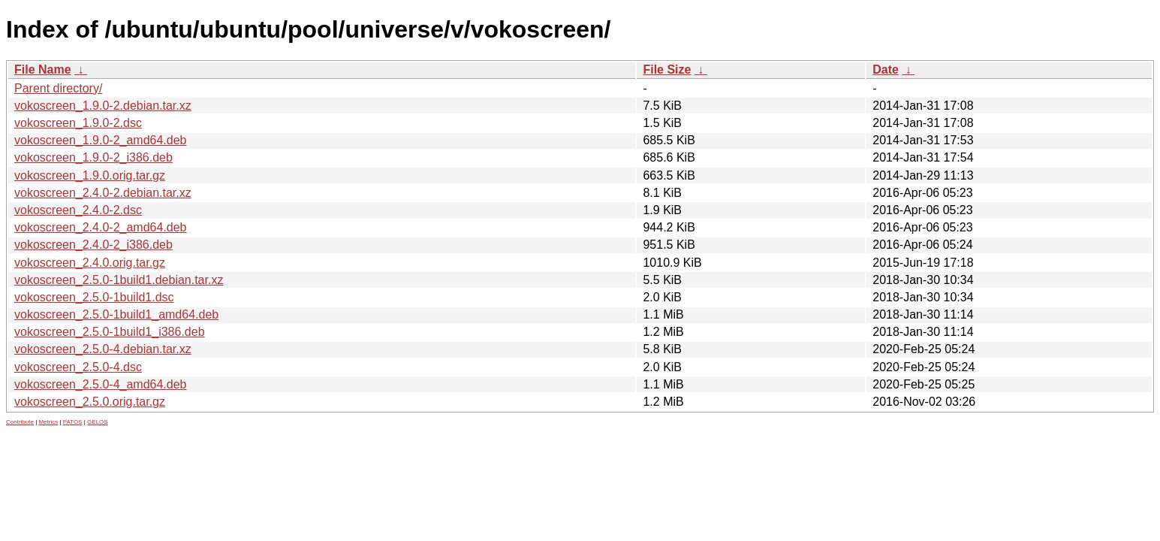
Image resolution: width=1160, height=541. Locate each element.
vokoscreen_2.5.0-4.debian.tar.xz (102, 349)
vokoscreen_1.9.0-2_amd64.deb (100, 140)
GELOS (97, 422)
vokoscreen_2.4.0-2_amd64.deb (100, 227)
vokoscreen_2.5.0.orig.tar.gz (89, 401)
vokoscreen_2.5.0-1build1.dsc (94, 297)
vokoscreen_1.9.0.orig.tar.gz (89, 175)
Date (885, 69)
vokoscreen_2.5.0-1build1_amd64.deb (116, 314)
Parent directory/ (58, 88)
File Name (42, 69)
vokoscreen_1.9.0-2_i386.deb (93, 157)
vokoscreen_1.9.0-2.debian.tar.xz (102, 105)
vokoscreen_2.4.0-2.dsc (78, 210)
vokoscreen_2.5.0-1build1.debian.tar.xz (118, 280)
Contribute (20, 422)
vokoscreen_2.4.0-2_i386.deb (93, 244)
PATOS (73, 422)
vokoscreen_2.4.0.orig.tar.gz (89, 262)
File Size (667, 69)
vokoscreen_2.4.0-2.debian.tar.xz (102, 192)
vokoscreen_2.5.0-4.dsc (78, 367)
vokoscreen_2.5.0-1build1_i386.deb (109, 331)
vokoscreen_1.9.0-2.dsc (78, 122)
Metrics (48, 422)
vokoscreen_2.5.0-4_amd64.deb (100, 384)
